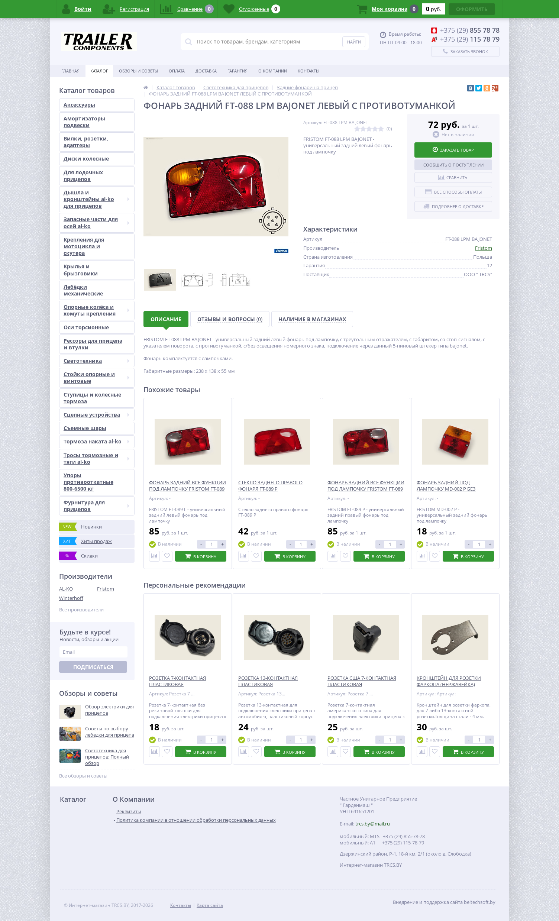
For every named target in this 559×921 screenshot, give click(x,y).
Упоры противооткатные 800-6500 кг (88, 482)
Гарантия (237, 71)
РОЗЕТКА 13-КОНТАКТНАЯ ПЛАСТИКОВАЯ (268, 681)
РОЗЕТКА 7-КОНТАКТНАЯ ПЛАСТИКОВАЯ (177, 681)
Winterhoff (71, 598)
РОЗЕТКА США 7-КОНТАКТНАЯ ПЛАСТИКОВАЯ (361, 681)
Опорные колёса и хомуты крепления (96, 310)
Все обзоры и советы (83, 776)
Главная (70, 71)
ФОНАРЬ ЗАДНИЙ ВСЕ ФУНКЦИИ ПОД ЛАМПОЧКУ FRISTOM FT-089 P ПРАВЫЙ (365, 488)
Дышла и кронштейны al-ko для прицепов (96, 199)
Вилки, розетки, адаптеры (86, 142)
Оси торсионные (86, 327)
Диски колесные (86, 158)
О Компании (272, 71)
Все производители (81, 610)
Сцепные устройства (96, 414)
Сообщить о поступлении (453, 165)
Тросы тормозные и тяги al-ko (96, 458)
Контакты (308, 71)
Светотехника (96, 360)
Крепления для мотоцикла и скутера (84, 246)
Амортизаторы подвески (84, 122)
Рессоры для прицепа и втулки (93, 344)
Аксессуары (79, 104)
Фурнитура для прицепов (96, 506)
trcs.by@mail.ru (372, 823)
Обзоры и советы (138, 71)
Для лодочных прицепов (83, 175)
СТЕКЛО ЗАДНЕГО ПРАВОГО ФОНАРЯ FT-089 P (270, 485)
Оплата (177, 71)
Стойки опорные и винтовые (96, 377)
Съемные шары (85, 428)
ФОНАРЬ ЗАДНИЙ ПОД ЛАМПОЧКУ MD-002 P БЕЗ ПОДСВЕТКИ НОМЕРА (446, 488)
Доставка (206, 71)
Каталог (99, 71)
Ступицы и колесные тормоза (92, 398)
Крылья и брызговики (81, 270)
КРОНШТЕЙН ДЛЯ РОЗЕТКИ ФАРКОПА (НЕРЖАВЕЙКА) (449, 681)
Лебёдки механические (83, 290)
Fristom (105, 588)
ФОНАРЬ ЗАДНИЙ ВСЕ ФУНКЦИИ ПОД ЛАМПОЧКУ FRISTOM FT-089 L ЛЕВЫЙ (187, 488)
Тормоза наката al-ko (96, 441)
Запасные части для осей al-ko (96, 222)
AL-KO (66, 588)
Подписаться (93, 666)
